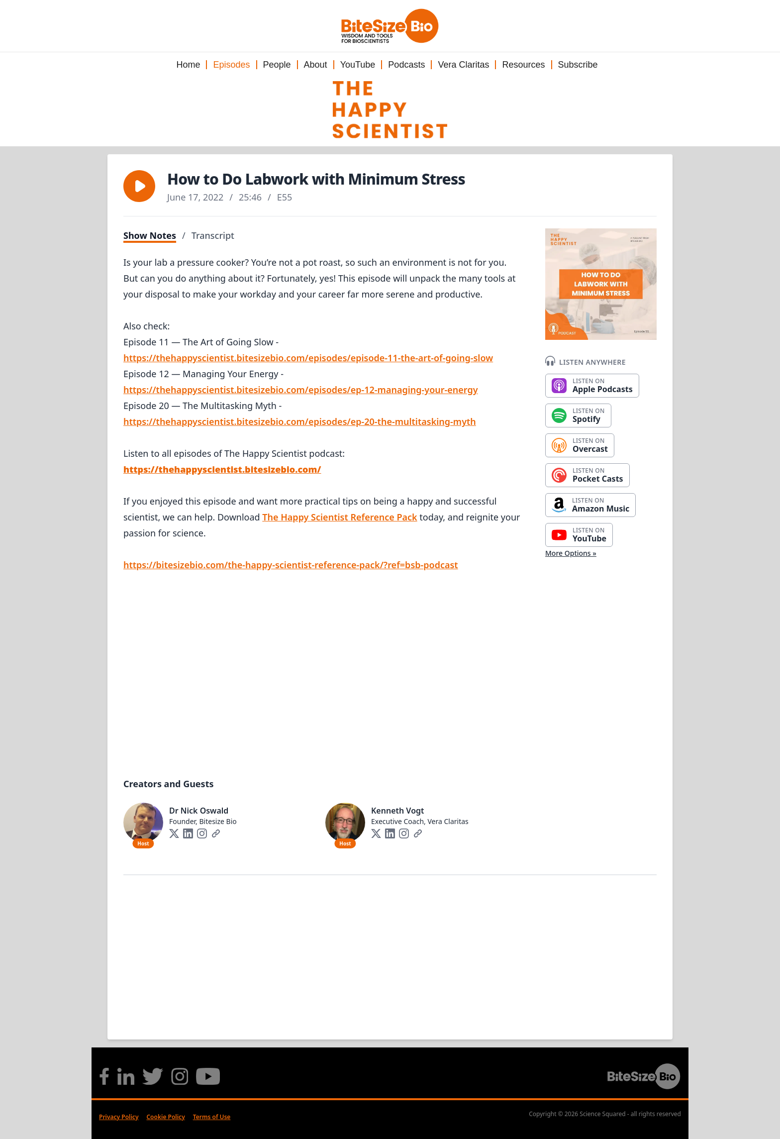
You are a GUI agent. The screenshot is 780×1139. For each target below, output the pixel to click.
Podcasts (406, 64)
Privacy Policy (118, 1117)
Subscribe (578, 64)
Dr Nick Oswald (198, 810)
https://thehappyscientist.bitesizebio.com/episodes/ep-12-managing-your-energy (300, 390)
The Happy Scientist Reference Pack (339, 517)
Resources (523, 64)
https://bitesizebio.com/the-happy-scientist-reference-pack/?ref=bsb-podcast (290, 565)
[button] (139, 186)
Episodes (231, 64)
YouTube (358, 64)
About (315, 64)
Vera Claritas (463, 64)
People (277, 64)
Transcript (213, 235)
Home (188, 64)
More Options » (570, 553)
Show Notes (149, 235)
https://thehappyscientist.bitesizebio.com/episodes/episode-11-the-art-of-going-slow (308, 358)
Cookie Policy (165, 1117)
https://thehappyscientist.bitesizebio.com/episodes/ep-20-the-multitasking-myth (299, 421)
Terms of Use (212, 1117)
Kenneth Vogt (397, 810)
